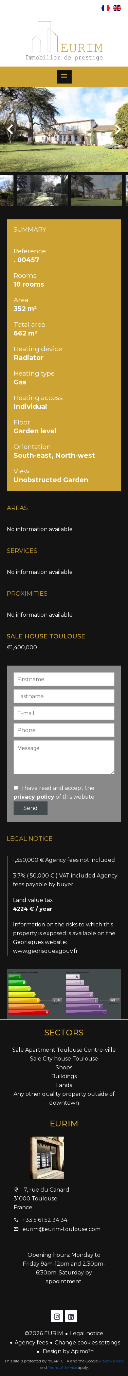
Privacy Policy (111, 1361)
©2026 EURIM (44, 1333)
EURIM (64, 1123)
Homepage (64, 41)
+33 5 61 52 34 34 (44, 1220)
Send (30, 808)
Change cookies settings (87, 1342)
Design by (67, 1351)
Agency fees (31, 1342)
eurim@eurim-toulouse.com (61, 1229)
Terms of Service (62, 1367)
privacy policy (34, 797)
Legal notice (86, 1333)
